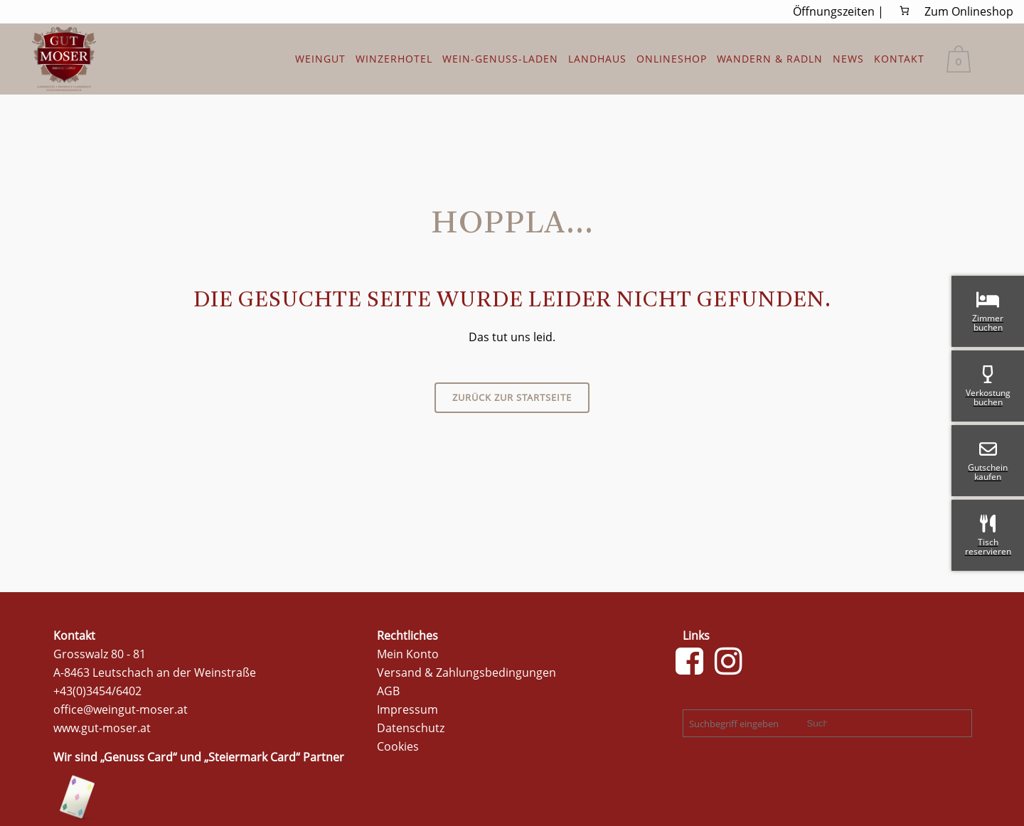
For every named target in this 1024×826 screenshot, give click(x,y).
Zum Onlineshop (968, 11)
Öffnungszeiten (834, 11)
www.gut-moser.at (102, 728)
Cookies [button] (398, 746)
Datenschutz (410, 728)
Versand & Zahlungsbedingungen (466, 672)
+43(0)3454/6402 (97, 691)
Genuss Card (138, 757)
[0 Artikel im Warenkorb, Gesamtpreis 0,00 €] (904, 11)
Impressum (407, 709)
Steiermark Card (252, 757)
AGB (388, 691)
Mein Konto (408, 654)
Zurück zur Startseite (512, 397)
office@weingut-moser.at (120, 709)
